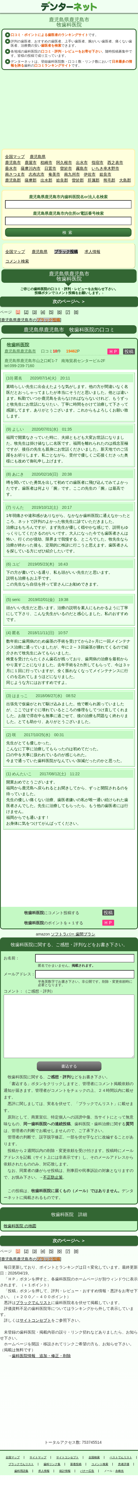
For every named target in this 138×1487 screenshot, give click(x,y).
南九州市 (72, 174)
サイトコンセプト (35, 1320)
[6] (59, 312)
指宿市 (97, 162)
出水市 (82, 162)
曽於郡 (78, 180)
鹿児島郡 (13, 180)
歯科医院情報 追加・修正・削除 (41, 1355)
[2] (26, 312)
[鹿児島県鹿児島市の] (30, 320)
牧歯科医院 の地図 (20, 1226)
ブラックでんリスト (33, 1302)
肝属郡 (93, 180)
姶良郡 (62, 180)
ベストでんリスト (121, 1457)
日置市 (50, 168)
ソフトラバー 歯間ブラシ (73, 934)
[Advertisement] (69, 109)
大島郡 (125, 180)
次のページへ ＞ (69, 301)
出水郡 (46, 180)
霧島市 (82, 168)
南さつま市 (15, 174)
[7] (67, 312)
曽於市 (66, 168)
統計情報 (65, 1471)
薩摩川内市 (30, 168)
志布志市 (36, 174)
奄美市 (54, 174)
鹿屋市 (31, 162)
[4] (43, 312)
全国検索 (94, 1457)
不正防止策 (53, 1177)
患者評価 (123, 1464)
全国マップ (15, 156)
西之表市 (115, 162)
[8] (76, 312)
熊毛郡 (109, 180)
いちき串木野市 (105, 168)
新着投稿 (76, 1464)
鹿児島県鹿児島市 (20, 351)
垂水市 (11, 168)
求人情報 (92, 251)
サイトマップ (38, 1457)
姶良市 (105, 174)
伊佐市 (90, 174)
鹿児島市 (13, 162)
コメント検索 (17, 261)
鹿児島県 (38, 156)
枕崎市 (46, 162)
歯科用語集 (21, 1471)
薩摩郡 (31, 180)
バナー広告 (87, 1471)
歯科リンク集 (52, 1464)
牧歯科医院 (18, 344)
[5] (51, 312)
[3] (34, 312)
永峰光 (119, 1471)
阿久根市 (64, 162)
